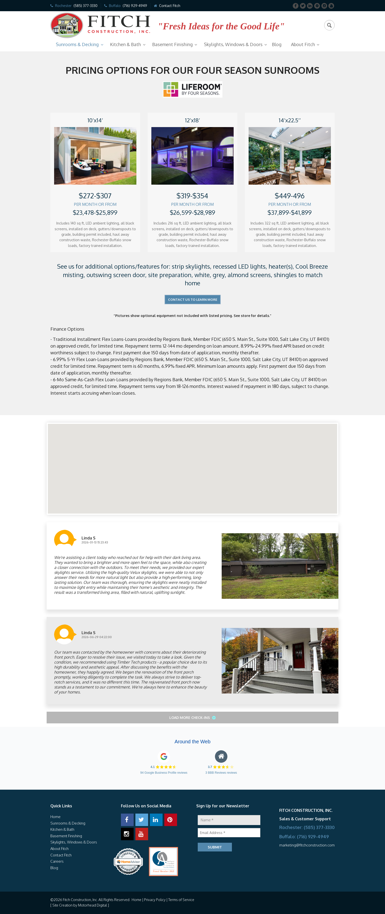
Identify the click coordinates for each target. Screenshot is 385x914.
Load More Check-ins (190, 717)
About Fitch (303, 44)
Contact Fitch (169, 5)
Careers (57, 861)
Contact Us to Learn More (192, 300)
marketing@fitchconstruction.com (307, 845)
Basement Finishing (172, 44)
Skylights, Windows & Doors (233, 44)
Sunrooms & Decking (77, 44)
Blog (277, 44)
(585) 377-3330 (85, 5)
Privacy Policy (155, 900)
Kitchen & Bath (125, 44)
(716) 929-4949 (135, 5)
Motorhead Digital (92, 905)
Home (55, 816)
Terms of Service (181, 900)
